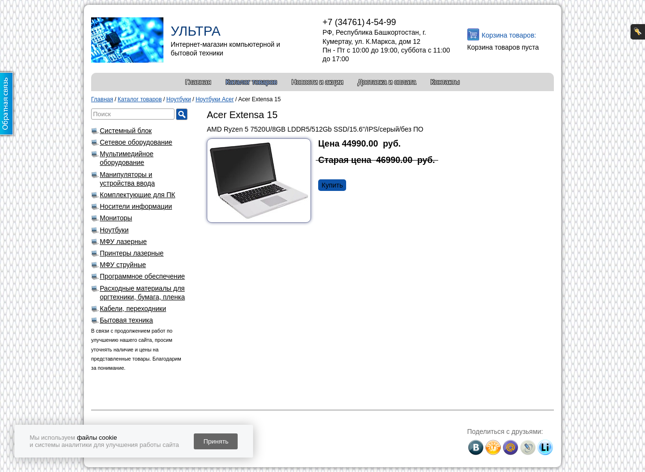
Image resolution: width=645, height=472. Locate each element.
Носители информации (136, 206)
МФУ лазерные (123, 241)
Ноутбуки (114, 230)
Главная (198, 82)
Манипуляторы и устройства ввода (127, 179)
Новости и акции (317, 82)
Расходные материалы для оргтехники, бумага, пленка (142, 292)
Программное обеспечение (142, 276)
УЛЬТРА (195, 31)
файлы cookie (97, 437)
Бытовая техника (126, 320)
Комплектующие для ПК (137, 195)
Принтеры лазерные (131, 253)
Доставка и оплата (387, 82)
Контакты (444, 82)
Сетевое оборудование (136, 142)
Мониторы (116, 218)
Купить (332, 185)
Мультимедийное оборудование (126, 158)
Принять (215, 441)
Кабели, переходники (133, 308)
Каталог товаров (251, 82)
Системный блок (126, 131)
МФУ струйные (123, 265)
